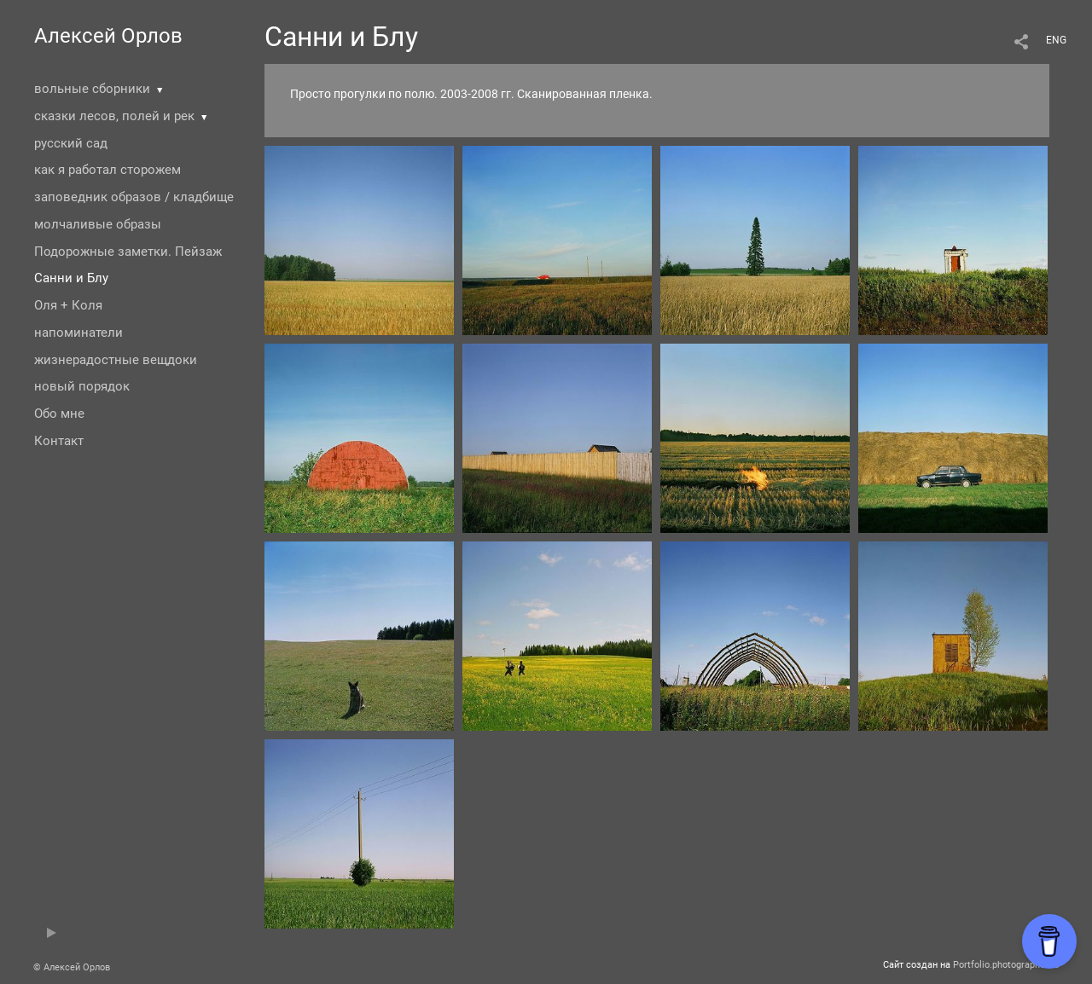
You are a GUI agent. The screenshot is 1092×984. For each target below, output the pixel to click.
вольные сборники (92, 88)
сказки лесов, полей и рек (114, 116)
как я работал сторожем (107, 169)
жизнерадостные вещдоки (115, 360)
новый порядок (82, 386)
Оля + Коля (68, 305)
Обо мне (59, 413)
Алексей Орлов (108, 36)
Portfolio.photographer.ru (1006, 964)
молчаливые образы (97, 224)
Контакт (59, 441)
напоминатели (78, 332)
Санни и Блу (71, 278)
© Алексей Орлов (71, 967)
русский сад (70, 143)
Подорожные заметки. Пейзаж (128, 251)
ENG (1056, 40)
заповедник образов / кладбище (134, 197)
